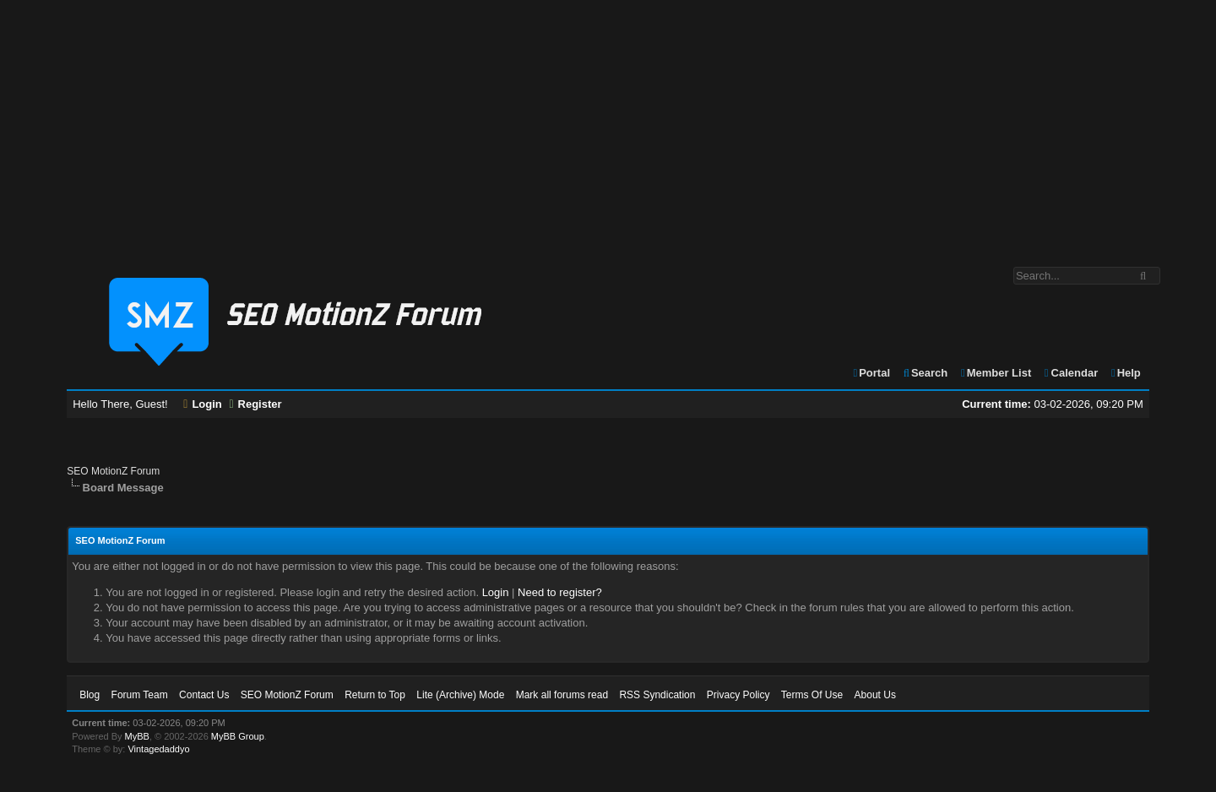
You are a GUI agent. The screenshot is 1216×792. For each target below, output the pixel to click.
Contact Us (204, 695)
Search (925, 372)
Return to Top (375, 695)
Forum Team (139, 695)
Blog (89, 695)
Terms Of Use (812, 695)
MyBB (137, 736)
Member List (995, 372)
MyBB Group (237, 736)
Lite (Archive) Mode (460, 695)
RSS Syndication (657, 695)
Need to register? (560, 592)
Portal (870, 372)
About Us (875, 695)
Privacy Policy (738, 695)
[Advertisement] (608, 125)
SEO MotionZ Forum (113, 471)
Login (202, 404)
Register (255, 404)
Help (1125, 372)
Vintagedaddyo (158, 749)
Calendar (1070, 372)
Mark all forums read (562, 695)
